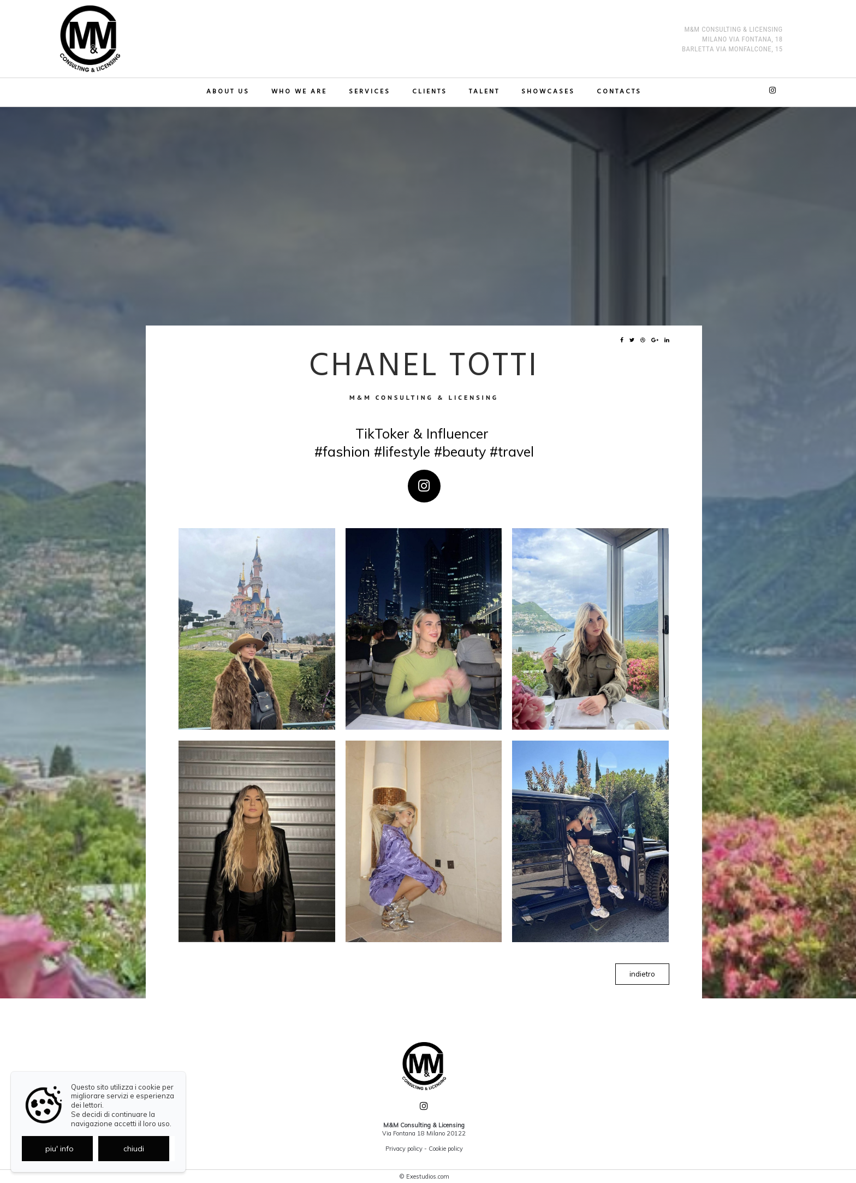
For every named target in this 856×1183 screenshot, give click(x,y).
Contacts (619, 92)
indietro (642, 973)
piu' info (59, 1149)
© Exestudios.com (424, 1176)
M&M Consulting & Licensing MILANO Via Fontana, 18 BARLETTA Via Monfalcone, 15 (732, 39)
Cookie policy (446, 1148)
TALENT (484, 92)
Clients (429, 92)
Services (369, 92)
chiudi (133, 1149)
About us (227, 92)
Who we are (299, 92)
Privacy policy (404, 1148)
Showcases (548, 92)
